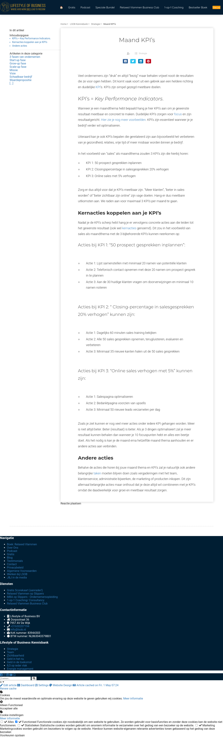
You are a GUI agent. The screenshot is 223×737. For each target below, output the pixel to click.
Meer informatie (133, 698)
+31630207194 (19, 626)
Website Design (61, 685)
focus (178, 114)
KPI (98, 87)
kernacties (129, 228)
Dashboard (26, 685)
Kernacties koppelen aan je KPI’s (29, 42)
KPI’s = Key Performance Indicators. (31, 38)
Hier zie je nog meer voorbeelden (123, 120)
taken (97, 473)
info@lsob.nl (18, 629)
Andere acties (19, 45)
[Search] (34, 678)
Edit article (8, 685)
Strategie (143, 53)
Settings (42, 685)
